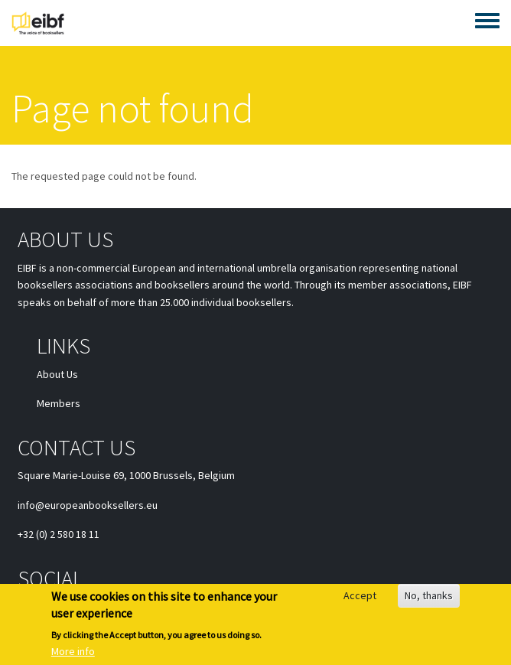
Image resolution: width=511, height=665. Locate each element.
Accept (359, 598)
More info (73, 653)
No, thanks (429, 598)
